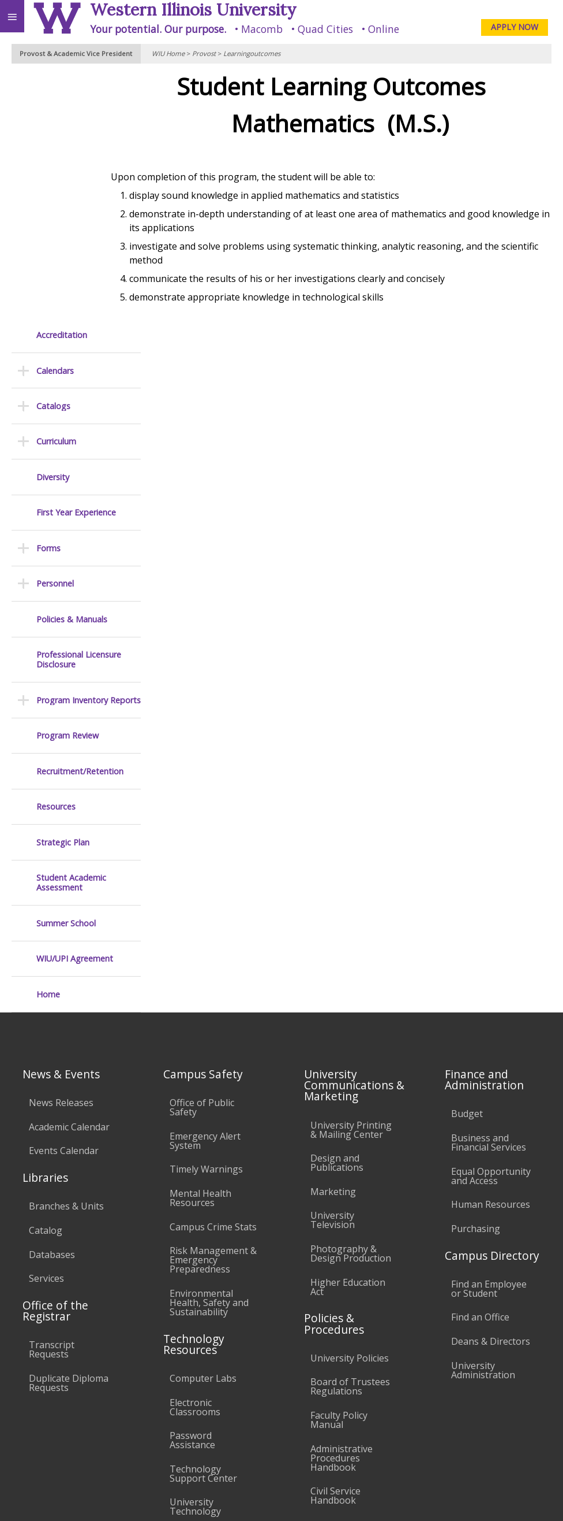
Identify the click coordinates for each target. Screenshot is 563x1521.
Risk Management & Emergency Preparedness (213, 1010)
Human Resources (490, 954)
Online (383, 29)
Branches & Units (66, 956)
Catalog (45, 980)
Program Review (67, 486)
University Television (332, 970)
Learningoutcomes (251, 53)
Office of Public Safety (202, 858)
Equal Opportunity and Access (491, 926)
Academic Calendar (69, 877)
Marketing (333, 942)
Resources (56, 557)
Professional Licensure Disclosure (78, 410)
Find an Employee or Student (489, 1039)
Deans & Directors (490, 1091)
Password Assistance (192, 1190)
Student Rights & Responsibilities (346, 1279)
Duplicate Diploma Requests (68, 1133)
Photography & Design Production (350, 1004)
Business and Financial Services (488, 893)
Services (46, 1028)
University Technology (195, 1257)
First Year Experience (76, 263)
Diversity (52, 227)
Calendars (55, 121)
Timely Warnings (206, 919)
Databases (52, 1005)
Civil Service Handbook (335, 1246)
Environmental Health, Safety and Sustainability (209, 1053)
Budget (467, 864)
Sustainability (171, 1425)
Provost (204, 53)
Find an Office (480, 1067)
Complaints (334, 1307)
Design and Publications (336, 913)
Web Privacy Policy (531, 1497)
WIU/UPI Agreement (74, 709)
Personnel (55, 334)
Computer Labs (203, 1128)
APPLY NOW (514, 26)
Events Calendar (64, 901)
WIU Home (168, 53)
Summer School (66, 673)
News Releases (61, 853)
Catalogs (53, 156)
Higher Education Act (347, 1037)
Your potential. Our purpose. (158, 29)
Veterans (235, 1425)
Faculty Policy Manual (338, 1170)
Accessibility (33, 1425)
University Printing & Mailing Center (351, 880)
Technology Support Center (203, 1224)
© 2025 (317, 1497)
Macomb (262, 29)
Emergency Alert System (205, 891)
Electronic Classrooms (195, 1157)
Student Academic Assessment (71, 633)
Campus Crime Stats (213, 977)
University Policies (349, 1108)
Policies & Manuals (71, 369)
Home (48, 745)
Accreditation (61, 85)
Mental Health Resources (200, 948)
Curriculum (56, 191)
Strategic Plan (62, 593)
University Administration (483, 1121)
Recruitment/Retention (79, 521)
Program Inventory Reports (88, 450)
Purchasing (475, 979)
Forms (48, 298)
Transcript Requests (51, 1100)
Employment (100, 1425)
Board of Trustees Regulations (350, 1137)
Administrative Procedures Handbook (341, 1208)
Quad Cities (325, 29)
